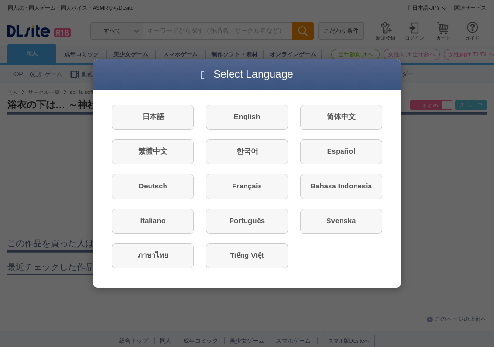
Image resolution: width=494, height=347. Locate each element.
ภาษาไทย (153, 255)
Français (247, 186)
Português (247, 220)
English (247, 116)
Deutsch (152, 186)
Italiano (153, 220)
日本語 (153, 116)
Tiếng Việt (247, 255)
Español (341, 151)
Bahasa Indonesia (341, 186)
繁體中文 (152, 151)
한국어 (247, 151)
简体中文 (341, 116)
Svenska (341, 220)
